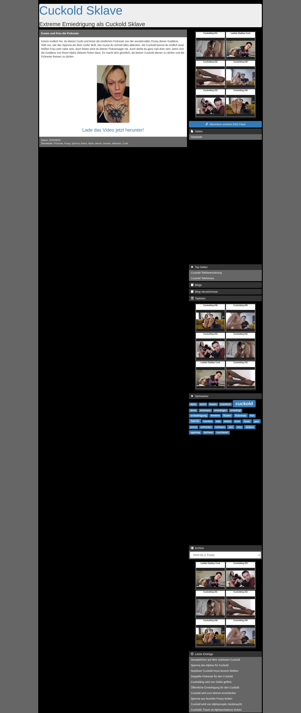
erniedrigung (198, 415)
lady (218, 421)
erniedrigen (220, 410)
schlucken (206, 427)
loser (237, 421)
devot (193, 410)
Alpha (91, 143)
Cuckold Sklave (80, 10)
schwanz (220, 427)
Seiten (197, 131)
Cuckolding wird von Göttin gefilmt (211, 681)
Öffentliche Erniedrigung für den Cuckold (215, 687)
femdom (215, 415)
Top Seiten (199, 267)
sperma (195, 432)
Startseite (196, 136)
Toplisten (198, 298)
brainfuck (225, 404)
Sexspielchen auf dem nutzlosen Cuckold (215, 659)
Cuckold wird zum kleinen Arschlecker (213, 693)
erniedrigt (235, 410)
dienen (98, 143)
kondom (208, 421)
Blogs (196, 285)
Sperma (76, 143)
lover (247, 421)
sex (231, 426)
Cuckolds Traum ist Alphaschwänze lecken (216, 709)
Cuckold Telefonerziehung (206, 272)
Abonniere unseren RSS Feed (225, 124)
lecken (227, 421)
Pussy (67, 143)
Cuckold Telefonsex (202, 278)
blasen (213, 404)
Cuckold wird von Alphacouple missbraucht (216, 704)
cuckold (244, 403)
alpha (193, 404)
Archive (197, 548)
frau (252, 415)
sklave (250, 426)
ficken (84, 143)
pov (256, 421)
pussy (193, 427)
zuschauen (222, 432)
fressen (107, 143)
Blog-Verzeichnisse (204, 291)
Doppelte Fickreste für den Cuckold (212, 676)
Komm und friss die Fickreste (60, 33)
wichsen (208, 432)
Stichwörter (199, 396)
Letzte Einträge (202, 654)
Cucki (125, 143)
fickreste (240, 415)
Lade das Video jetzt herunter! (113, 130)
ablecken (116, 143)
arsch (203, 404)
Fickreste (58, 143)
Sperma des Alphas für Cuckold (209, 665)
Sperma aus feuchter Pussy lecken (211, 698)
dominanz (205, 410)
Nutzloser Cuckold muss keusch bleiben (214, 670)
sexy (239, 427)
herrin (195, 421)
